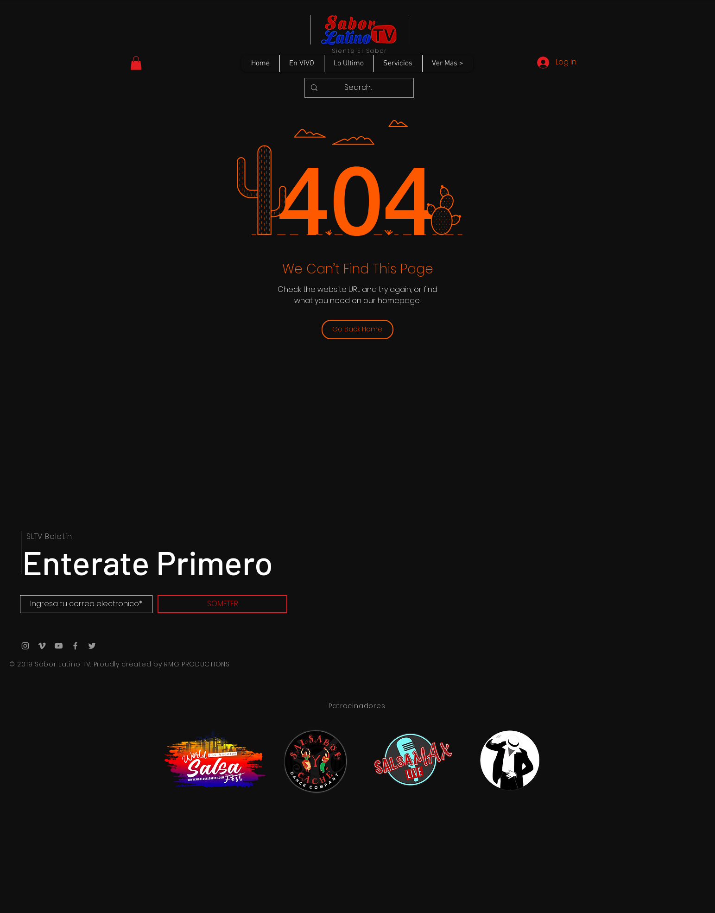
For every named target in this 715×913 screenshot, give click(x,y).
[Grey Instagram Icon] (25, 646)
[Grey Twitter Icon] (92, 646)
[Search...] (358, 87)
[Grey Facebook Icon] (75, 646)
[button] (136, 63)
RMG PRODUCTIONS (197, 664)
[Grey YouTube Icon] (58, 646)
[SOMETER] (222, 604)
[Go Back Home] (357, 329)
